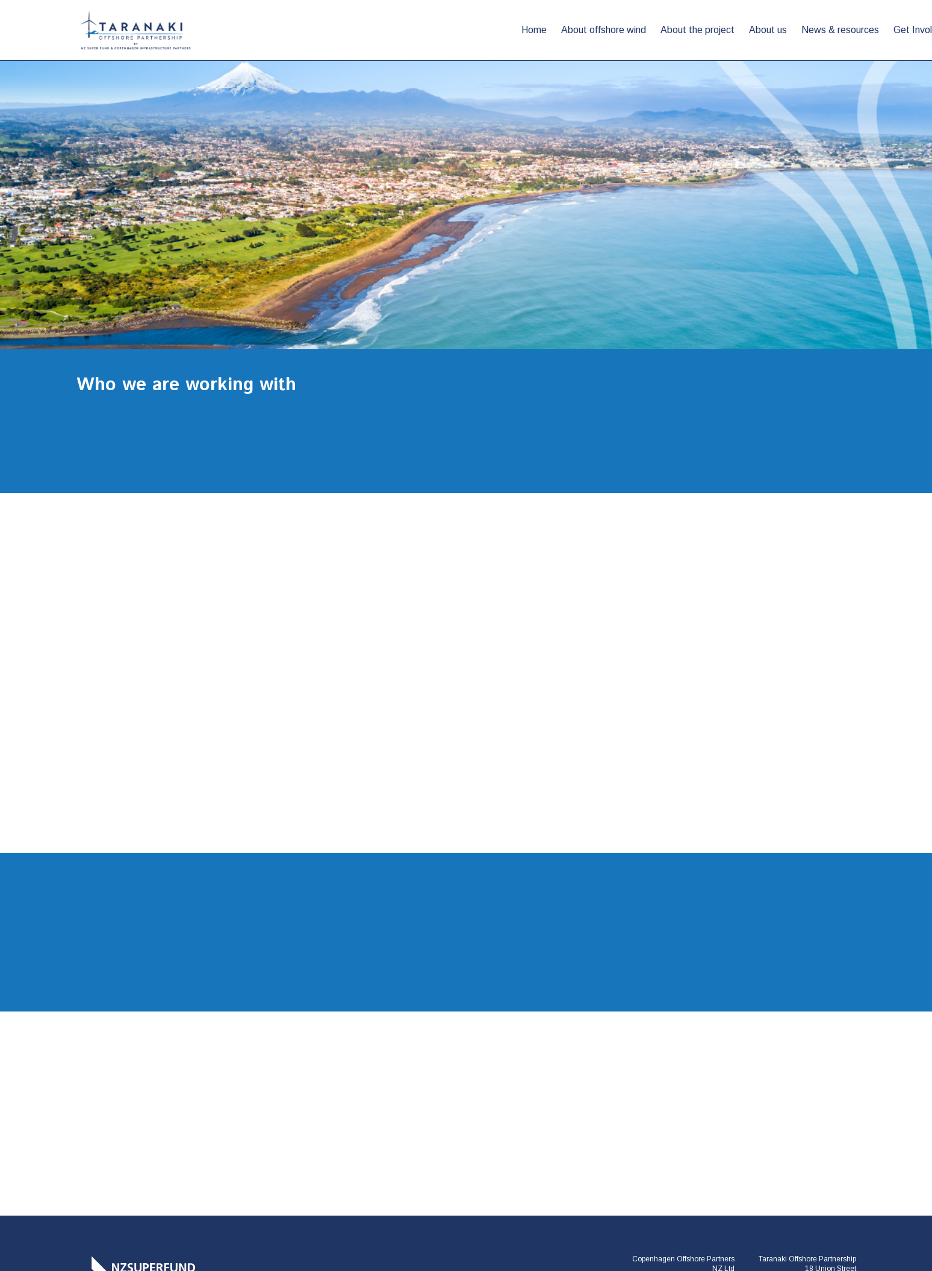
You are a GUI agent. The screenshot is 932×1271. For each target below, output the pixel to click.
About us (545, 30)
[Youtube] (839, 1147)
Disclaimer (524, 1208)
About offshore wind (380, 30)
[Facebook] (772, 1147)
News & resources (617, 30)
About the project (474, 30)
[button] (732, 30)
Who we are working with (803, 30)
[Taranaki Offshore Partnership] (136, 1086)
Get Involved (697, 30)
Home (310, 30)
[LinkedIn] (806, 1147)
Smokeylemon (832, 1208)
